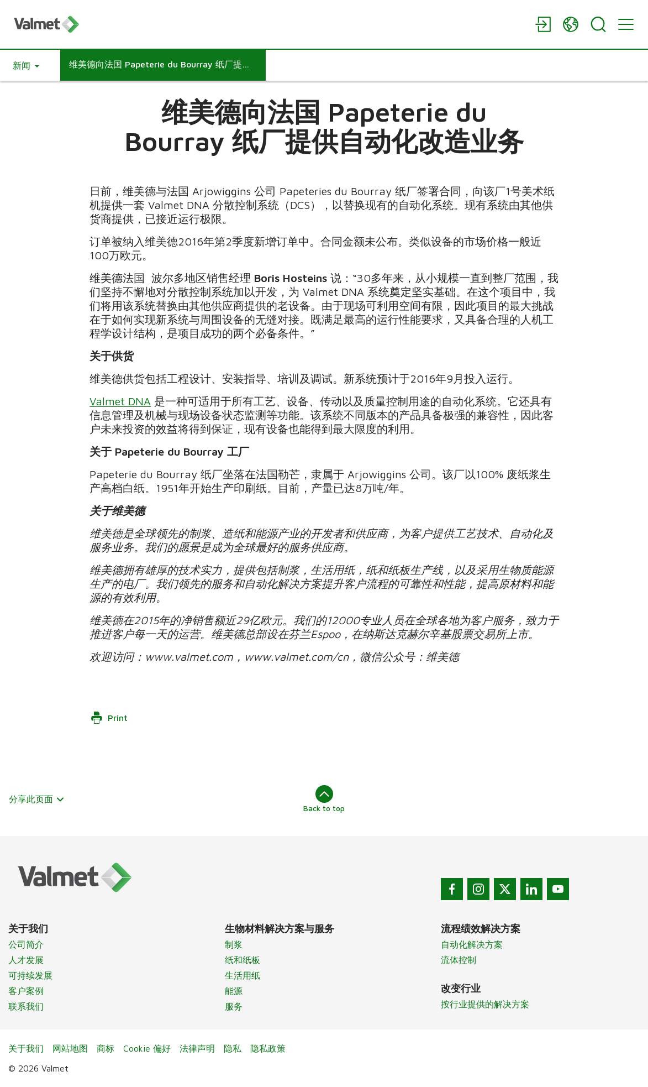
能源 (234, 991)
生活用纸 (242, 975)
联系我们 (26, 1006)
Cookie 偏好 (147, 1048)
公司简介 (26, 944)
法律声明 (197, 1048)
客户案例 (26, 991)
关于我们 (26, 1048)
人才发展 (26, 960)
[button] (26, 65)
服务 (234, 1006)
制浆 (234, 944)
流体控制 (458, 960)
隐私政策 (268, 1048)
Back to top (324, 799)
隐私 (232, 1048)
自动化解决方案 (472, 944)
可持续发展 (30, 975)
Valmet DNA (120, 401)
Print (109, 717)
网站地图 (70, 1048)
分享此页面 (37, 799)
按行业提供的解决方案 (485, 1004)
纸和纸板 (242, 960)
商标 (105, 1048)
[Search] (598, 24)
